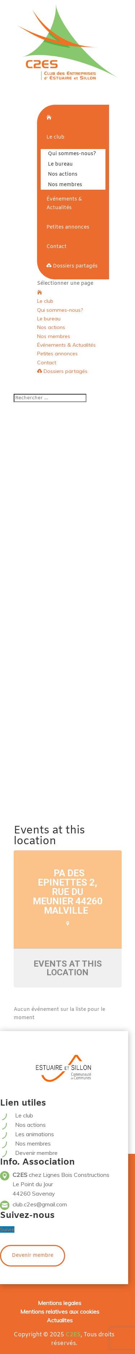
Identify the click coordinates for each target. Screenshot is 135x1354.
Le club (55, 137)
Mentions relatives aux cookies (59, 1311)
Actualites (60, 1320)
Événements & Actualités (64, 203)
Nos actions (62, 174)
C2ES (73, 1335)
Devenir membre (36, 1152)
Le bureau (60, 164)
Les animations (34, 1134)
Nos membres (65, 184)
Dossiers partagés (72, 266)
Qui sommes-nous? (72, 153)
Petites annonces (67, 227)
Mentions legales (59, 1302)
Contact (56, 246)
